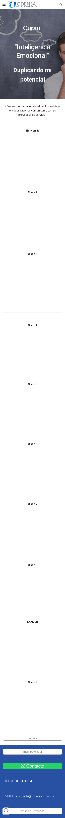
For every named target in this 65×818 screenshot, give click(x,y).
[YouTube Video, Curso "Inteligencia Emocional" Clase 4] (32, 351)
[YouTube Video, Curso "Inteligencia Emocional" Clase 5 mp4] (32, 410)
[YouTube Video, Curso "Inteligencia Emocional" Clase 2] (32, 219)
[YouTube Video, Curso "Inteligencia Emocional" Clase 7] (32, 531)
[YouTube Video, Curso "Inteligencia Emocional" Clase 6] (32, 470)
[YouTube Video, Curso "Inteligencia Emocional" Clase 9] (32, 707)
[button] (4, 4)
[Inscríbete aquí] (32, 751)
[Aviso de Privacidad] (32, 810)
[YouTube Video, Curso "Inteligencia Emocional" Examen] (32, 648)
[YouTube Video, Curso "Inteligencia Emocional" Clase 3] (32, 281)
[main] (32, 54)
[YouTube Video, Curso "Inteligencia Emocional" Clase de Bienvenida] (32, 157)
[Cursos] (32, 737)
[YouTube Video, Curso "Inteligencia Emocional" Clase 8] (32, 589)
